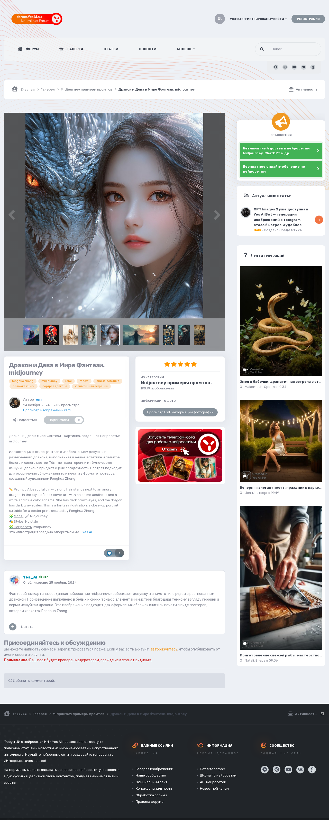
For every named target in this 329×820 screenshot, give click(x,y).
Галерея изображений (154, 769)
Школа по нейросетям (218, 775)
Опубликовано (50, 582)
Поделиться (25, 420)
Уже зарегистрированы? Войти (258, 19)
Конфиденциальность (154, 788)
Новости (147, 49)
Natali (249, 660)
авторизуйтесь (163, 649)
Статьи (111, 49)
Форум (32, 49)
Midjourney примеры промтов (175, 383)
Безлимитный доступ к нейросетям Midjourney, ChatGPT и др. (276, 150)
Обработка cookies (151, 795)
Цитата (27, 627)
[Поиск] (278, 49)
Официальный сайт (151, 782)
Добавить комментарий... (32, 681)
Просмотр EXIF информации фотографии (180, 412)
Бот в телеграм (212, 769)
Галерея (75, 49)
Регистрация (308, 19)
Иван (249, 493)
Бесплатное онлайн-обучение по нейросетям (274, 169)
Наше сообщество (151, 775)
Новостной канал (214, 788)
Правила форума (149, 802)
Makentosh (253, 387)
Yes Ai (87, 532)
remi (38, 399)
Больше (186, 49)
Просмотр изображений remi (47, 410)
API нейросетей (213, 782)
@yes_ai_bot (35, 761)
